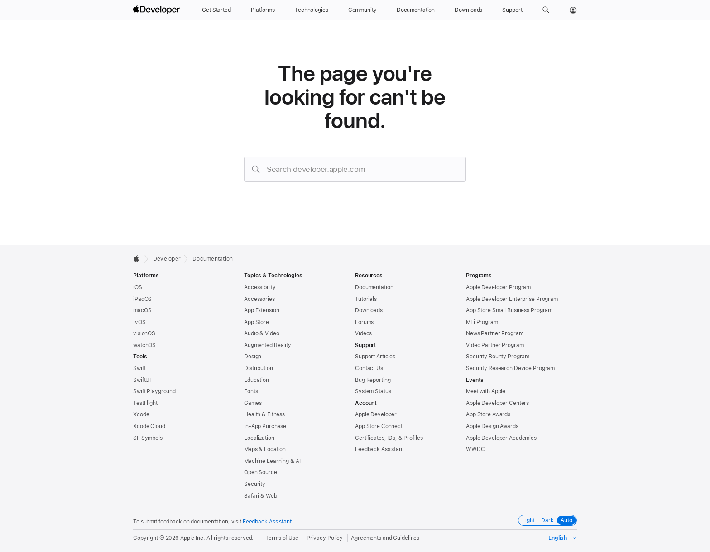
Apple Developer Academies (501, 438)
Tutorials (366, 299)
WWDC (475, 449)
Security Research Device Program (510, 368)
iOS (137, 287)
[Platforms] (262, 10)
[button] (546, 10)
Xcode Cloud (149, 426)
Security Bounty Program (497, 356)
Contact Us (369, 368)
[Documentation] (415, 10)
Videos (363, 333)
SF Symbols (148, 438)
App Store (256, 322)
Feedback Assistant (379, 449)
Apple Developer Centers (497, 403)
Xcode (141, 414)
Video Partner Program (494, 345)
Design (252, 356)
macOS (142, 310)
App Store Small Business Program (509, 310)
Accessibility (259, 287)
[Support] (512, 10)
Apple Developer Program (498, 287)
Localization (259, 438)
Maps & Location (265, 449)
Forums (364, 322)
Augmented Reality (267, 345)
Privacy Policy (325, 538)
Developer (167, 259)
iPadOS (142, 299)
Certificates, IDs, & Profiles (389, 438)
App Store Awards (488, 414)
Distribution (258, 368)
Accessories (259, 299)
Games (252, 403)
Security (254, 484)
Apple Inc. (192, 538)
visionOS (144, 333)
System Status (373, 391)
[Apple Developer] (158, 10)
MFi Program (482, 322)
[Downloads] (468, 10)
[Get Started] (216, 10)
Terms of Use (281, 538)
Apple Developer (376, 414)
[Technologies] (311, 10)
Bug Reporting (372, 380)
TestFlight (145, 403)
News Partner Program (494, 333)
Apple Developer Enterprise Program (512, 299)
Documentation (212, 259)
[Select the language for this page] (562, 538)
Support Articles (375, 356)
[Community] (362, 10)
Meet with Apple (485, 391)
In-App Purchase (265, 426)
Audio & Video (261, 333)
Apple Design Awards (492, 426)
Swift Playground (154, 391)
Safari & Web (260, 496)
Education (256, 380)
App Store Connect (379, 426)
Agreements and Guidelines (385, 538)
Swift (139, 368)
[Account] (573, 10)
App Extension (261, 310)
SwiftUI (142, 380)
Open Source (260, 472)
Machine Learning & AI (272, 461)
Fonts (251, 391)
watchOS (144, 345)
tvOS (139, 322)
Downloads (369, 310)
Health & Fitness (264, 414)
